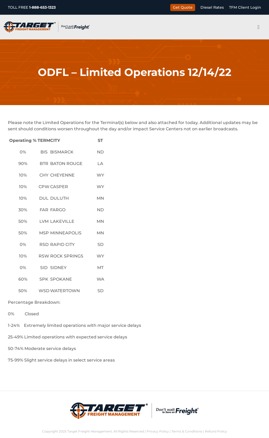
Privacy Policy (158, 431)
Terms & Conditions (187, 431)
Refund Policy (216, 431)
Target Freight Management (89, 431)
